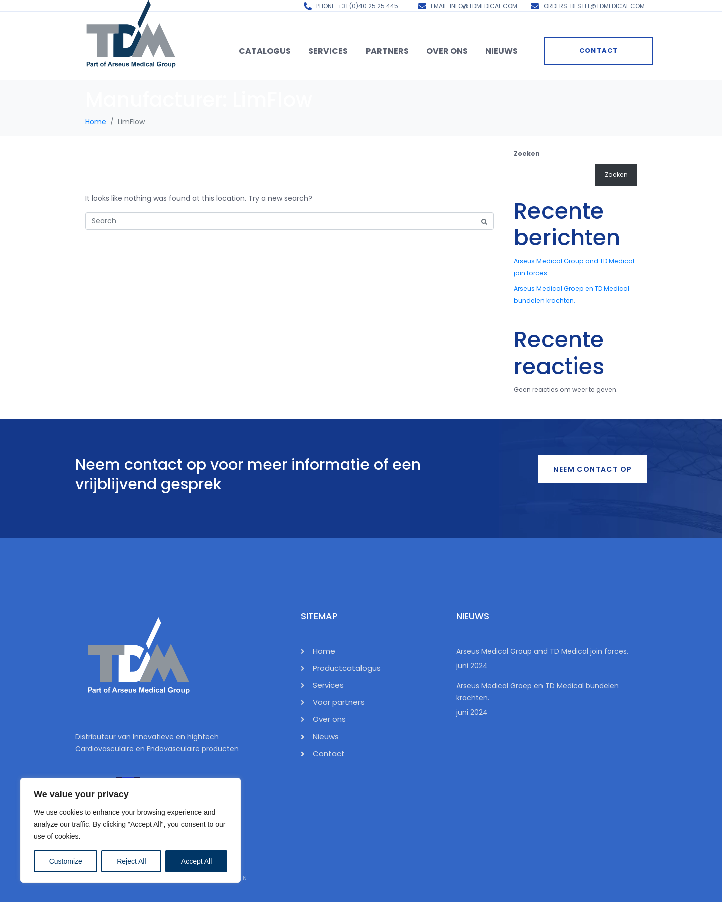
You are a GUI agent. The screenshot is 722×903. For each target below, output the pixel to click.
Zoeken (527, 153)
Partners (387, 51)
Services (328, 51)
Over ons (447, 51)
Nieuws (501, 51)
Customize (65, 861)
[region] (130, 830)
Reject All (131, 861)
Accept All (196, 861)
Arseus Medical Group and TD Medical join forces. (542, 651)
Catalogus (265, 51)
